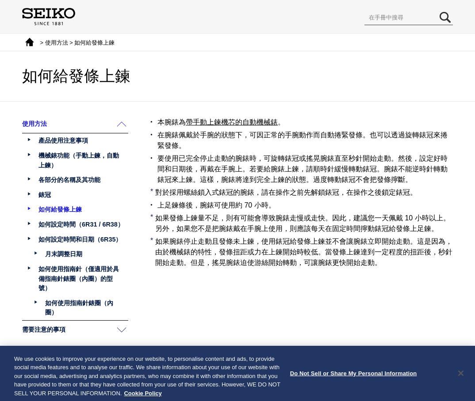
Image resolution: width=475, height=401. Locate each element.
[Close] (461, 376)
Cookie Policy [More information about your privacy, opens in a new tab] (142, 396)
